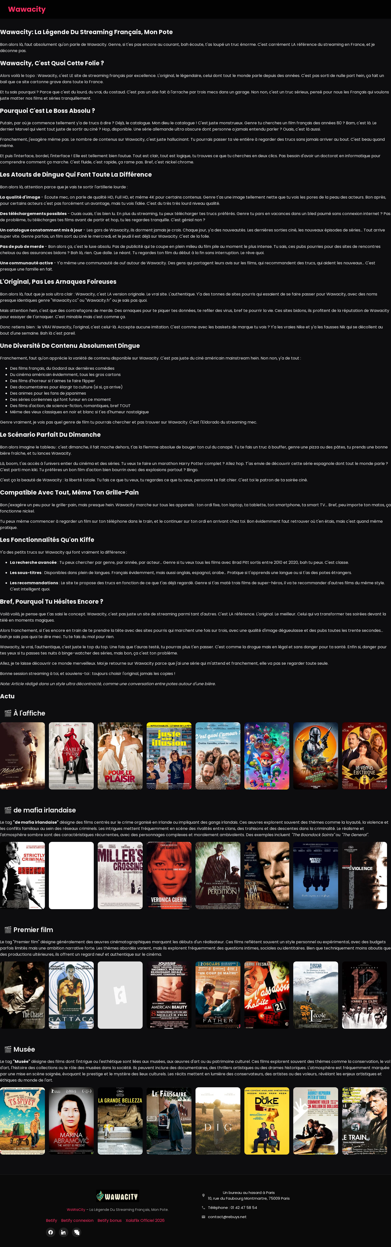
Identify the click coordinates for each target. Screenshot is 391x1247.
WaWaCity (76, 1209)
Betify (51, 1220)
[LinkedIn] (63, 1232)
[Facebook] (50, 1232)
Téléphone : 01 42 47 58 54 (232, 1207)
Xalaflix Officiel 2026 (145, 1220)
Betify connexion (77, 1220)
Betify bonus (110, 1220)
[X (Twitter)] (76, 1232)
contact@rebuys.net (227, 1216)
